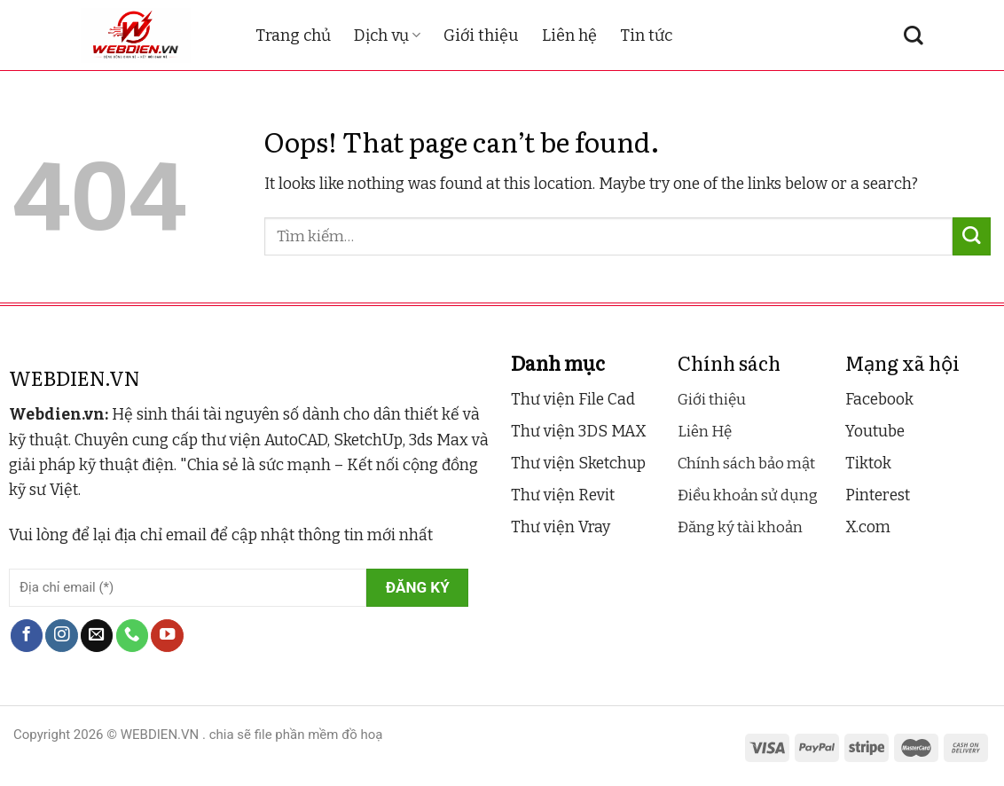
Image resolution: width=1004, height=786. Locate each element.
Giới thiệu (481, 35)
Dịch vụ (387, 35)
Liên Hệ (705, 431)
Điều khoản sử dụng (748, 495)
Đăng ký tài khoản (740, 527)
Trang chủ (293, 35)
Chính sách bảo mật (746, 463)
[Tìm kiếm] (913, 35)
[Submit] (972, 236)
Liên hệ (569, 35)
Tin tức (646, 35)
